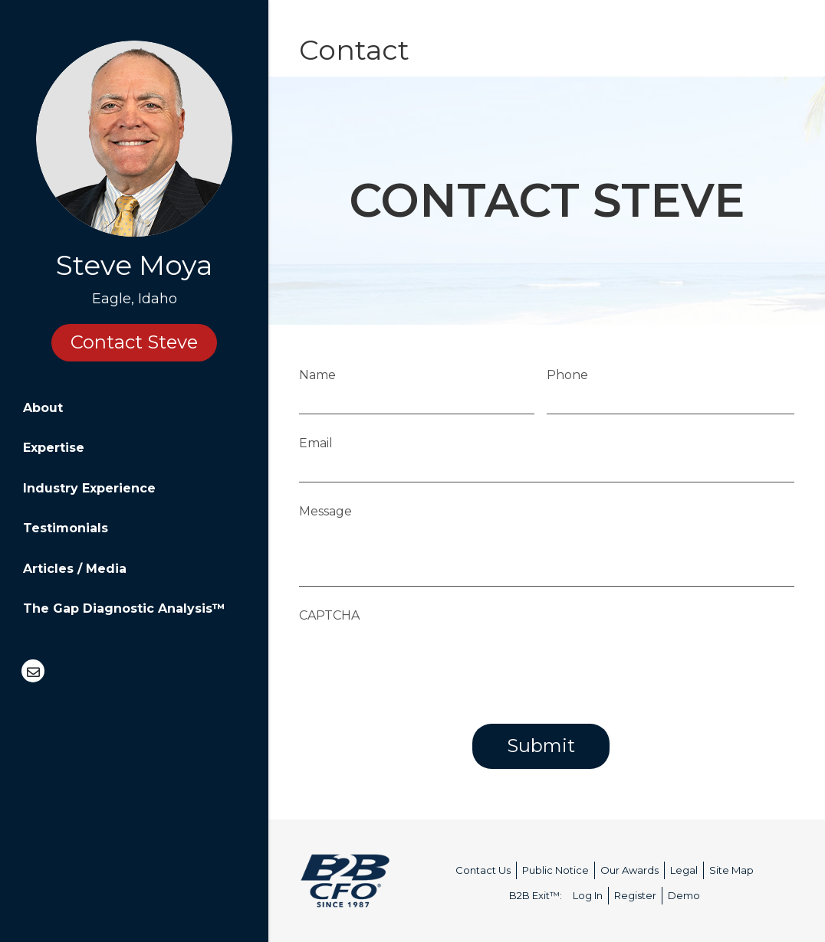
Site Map (731, 870)
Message (326, 511)
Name (318, 375)
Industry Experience (89, 488)
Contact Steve (134, 342)
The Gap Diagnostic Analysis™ (124, 608)
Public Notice (555, 870)
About (43, 408)
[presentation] (416, 660)
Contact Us (483, 870)
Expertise (53, 447)
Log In (588, 895)
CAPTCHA (330, 615)
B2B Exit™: (535, 895)
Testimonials (65, 528)
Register (635, 895)
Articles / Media (75, 568)
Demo (684, 895)
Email (317, 443)
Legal (684, 870)
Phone (568, 375)
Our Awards (629, 870)
